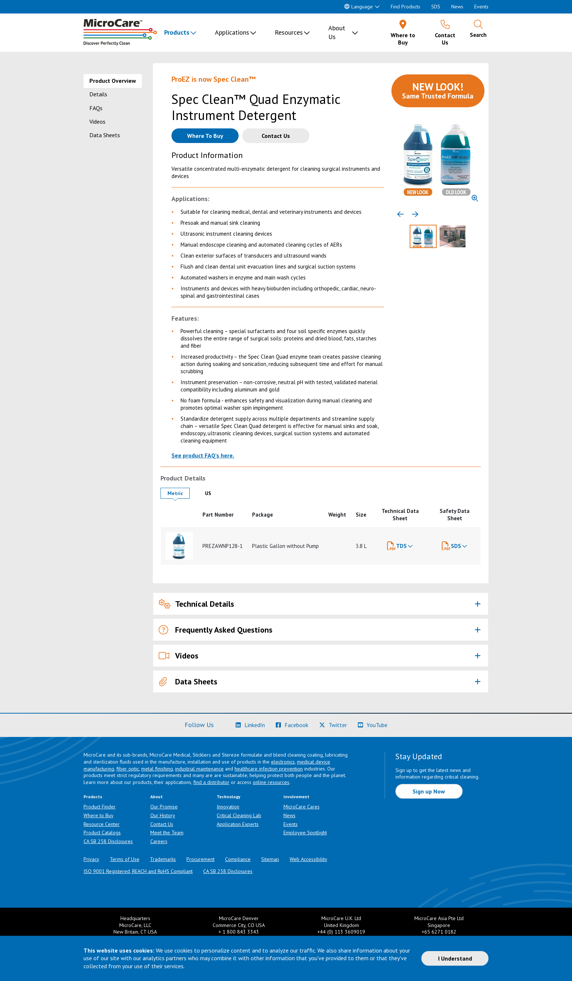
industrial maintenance (199, 768)
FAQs (96, 108)
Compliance (238, 859)
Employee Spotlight (305, 832)
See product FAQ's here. (202, 455)
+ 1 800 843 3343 (239, 931)
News (457, 6)
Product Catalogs (102, 832)
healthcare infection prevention (269, 768)
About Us (336, 32)
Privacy (91, 859)
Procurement (200, 859)
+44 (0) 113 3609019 (341, 931)
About (156, 796)
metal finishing (157, 768)
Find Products (405, 6)
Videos (97, 121)
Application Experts (238, 824)
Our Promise (164, 806)
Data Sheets (104, 135)
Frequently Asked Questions (216, 630)
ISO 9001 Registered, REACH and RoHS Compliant (138, 871)
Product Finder (100, 806)
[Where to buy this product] (205, 135)
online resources (271, 782)
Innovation (228, 806)
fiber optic (127, 768)
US (214, 493)
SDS (435, 6)
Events (481, 6)
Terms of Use (124, 859)
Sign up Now (429, 791)
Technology (228, 796)
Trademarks (163, 859)
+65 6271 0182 (439, 931)
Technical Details (196, 604)
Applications (232, 32)
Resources (289, 32)
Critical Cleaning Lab (239, 815)
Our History (162, 815)
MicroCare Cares (301, 806)
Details (98, 94)
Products (176, 32)
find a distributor (211, 782)
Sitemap (270, 859)
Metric (178, 493)
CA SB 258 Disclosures (108, 841)
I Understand (455, 958)
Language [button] (358, 6)
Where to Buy (98, 815)
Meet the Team (166, 832)
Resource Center (102, 824)
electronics (283, 761)
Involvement (296, 796)
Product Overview (112, 80)
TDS (401, 545)
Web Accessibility (308, 859)
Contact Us (161, 824)
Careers (158, 841)
